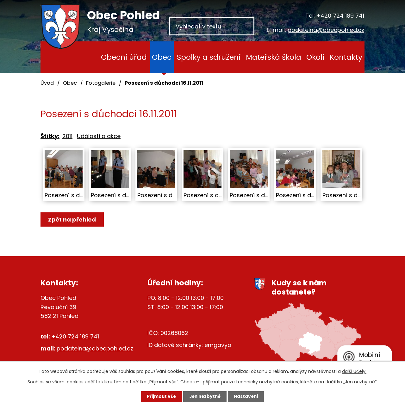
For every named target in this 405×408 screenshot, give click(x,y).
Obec (161, 57)
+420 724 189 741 (340, 16)
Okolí (315, 57)
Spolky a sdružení (208, 57)
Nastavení (248, 396)
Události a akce (99, 136)
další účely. (354, 371)
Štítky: (49, 136)
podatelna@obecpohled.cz (326, 30)
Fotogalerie (100, 83)
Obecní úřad (124, 57)
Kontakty (346, 57)
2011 (67, 136)
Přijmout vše (159, 396)
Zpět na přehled (73, 219)
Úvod (86, 57)
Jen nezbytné (204, 396)
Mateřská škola (273, 57)
